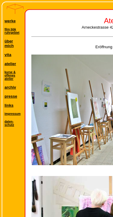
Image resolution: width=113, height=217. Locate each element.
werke (10, 21)
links (9, 105)
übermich (9, 43)
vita (8, 54)
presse (11, 96)
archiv (10, 87)
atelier (10, 63)
